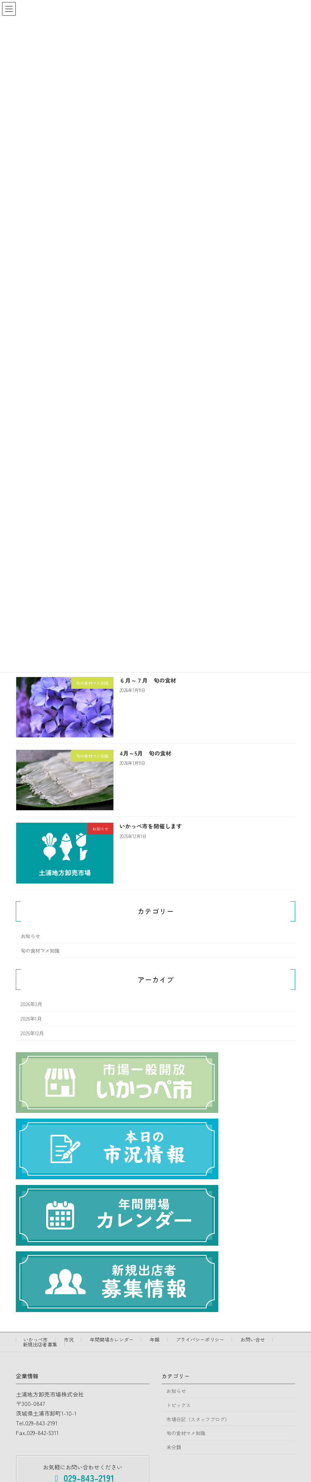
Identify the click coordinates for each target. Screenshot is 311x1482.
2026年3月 (31, 1004)
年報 (155, 1339)
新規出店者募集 (40, 1344)
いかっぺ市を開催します (150, 826)
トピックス (178, 1404)
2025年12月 (32, 1033)
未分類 (173, 1447)
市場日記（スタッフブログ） (198, 1419)
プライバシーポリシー (200, 1339)
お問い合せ (253, 1339)
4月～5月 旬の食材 (145, 753)
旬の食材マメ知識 (40, 950)
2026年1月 (31, 1019)
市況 (69, 1339)
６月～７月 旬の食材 (147, 680)
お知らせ (30, 936)
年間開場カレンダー (112, 1339)
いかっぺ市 (35, 1339)
